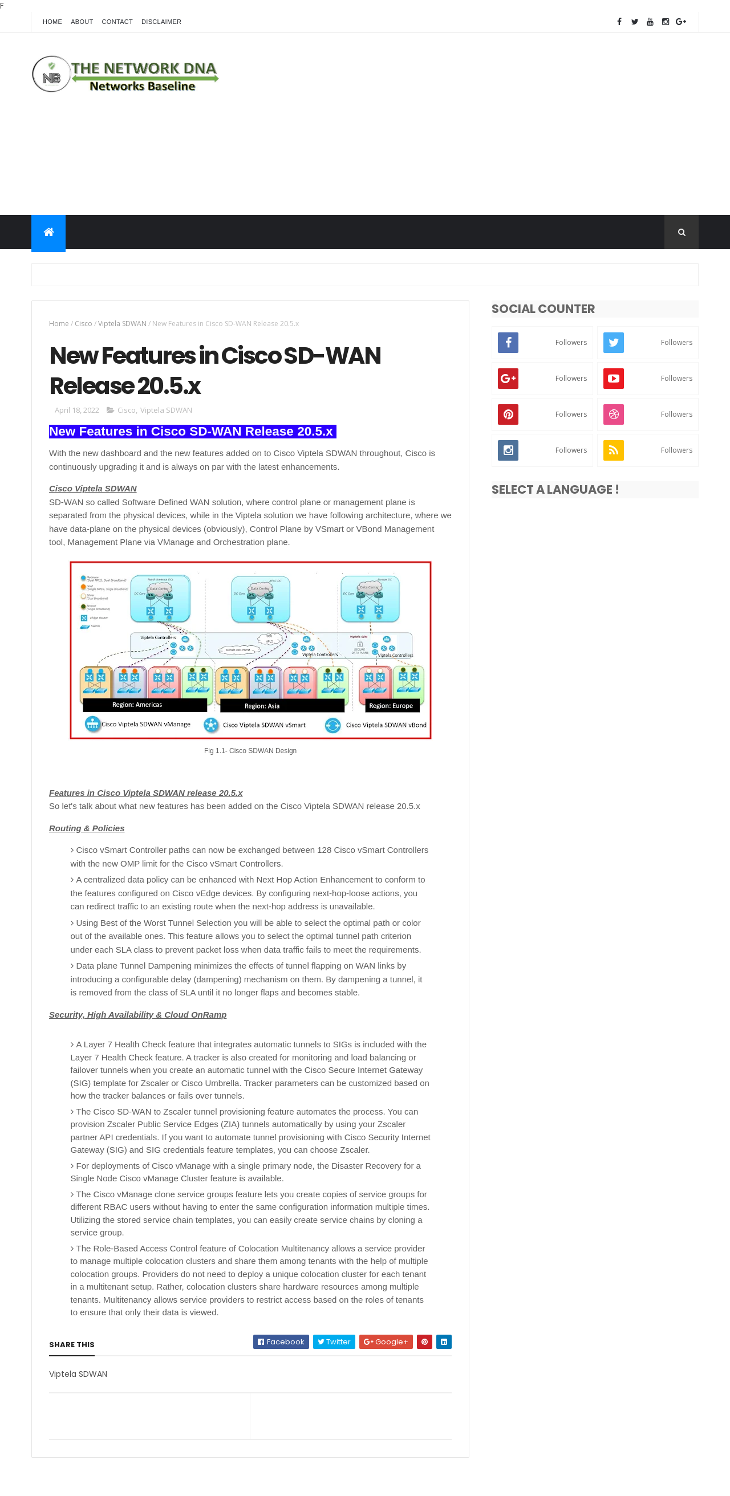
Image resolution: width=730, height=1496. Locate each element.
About (82, 21)
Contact (117, 21)
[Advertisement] (491, 124)
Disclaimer (161, 21)
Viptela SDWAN (122, 323)
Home (52, 21)
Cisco (83, 323)
